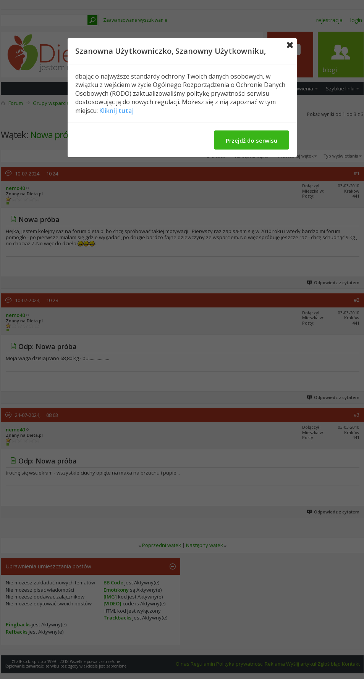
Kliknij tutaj (116, 110)
